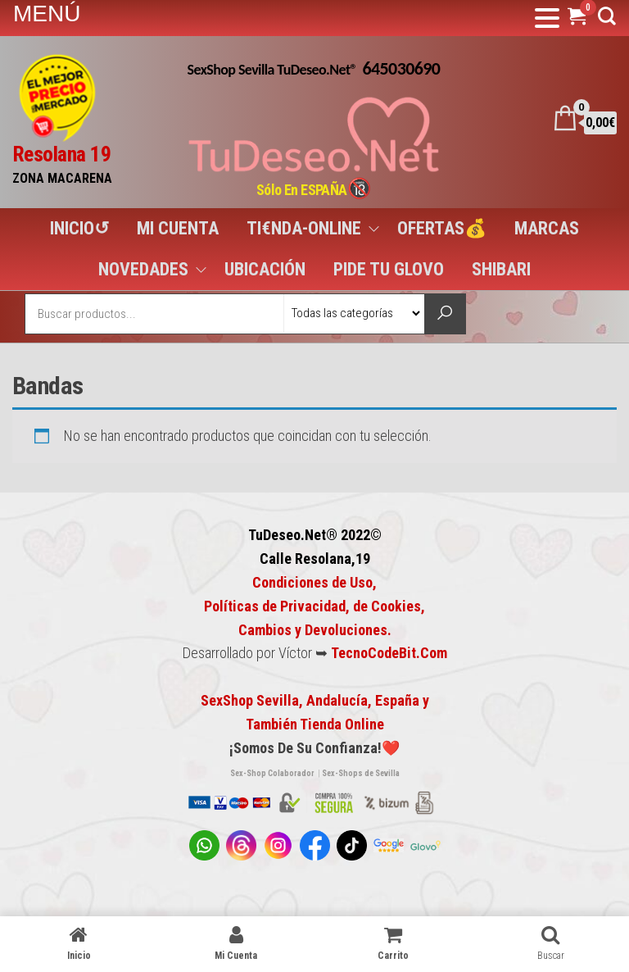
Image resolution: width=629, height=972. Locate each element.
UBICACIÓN (264, 269)
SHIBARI (501, 269)
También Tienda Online (315, 724)
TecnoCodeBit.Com (389, 652)
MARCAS (546, 228)
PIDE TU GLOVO (388, 269)
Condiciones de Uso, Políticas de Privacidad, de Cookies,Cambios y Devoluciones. (314, 606)
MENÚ (46, 13)
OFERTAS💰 (441, 228)
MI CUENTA (178, 228)
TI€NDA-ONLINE (304, 228)
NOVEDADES (143, 269)
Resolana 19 (61, 154)
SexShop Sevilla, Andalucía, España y (315, 700)
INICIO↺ (79, 228)
